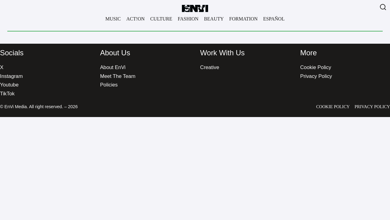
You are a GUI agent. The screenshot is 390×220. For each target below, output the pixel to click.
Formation (243, 18)
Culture (161, 18)
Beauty (214, 18)
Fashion (188, 18)
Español (274, 18)
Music (113, 18)
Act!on (135, 18)
